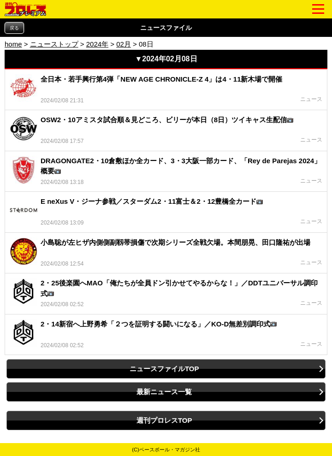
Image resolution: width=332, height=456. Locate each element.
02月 (123, 44)
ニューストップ (54, 44)
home (13, 44)
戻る (14, 27)
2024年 (97, 44)
